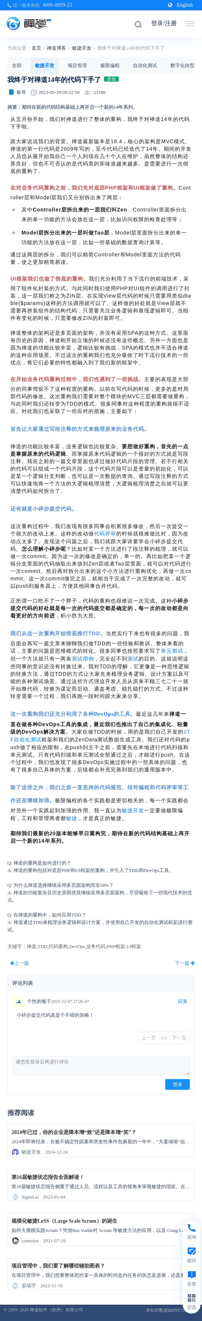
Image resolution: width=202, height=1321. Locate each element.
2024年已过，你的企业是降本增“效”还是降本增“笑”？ (74, 1132)
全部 (17, 65)
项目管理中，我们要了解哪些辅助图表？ (58, 1266)
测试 (133, 659)
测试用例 (83, 659)
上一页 (148, 1037)
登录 (177, 1084)
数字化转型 (182, 65)
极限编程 (110, 65)
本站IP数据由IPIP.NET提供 (172, 1310)
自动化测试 (145, 65)
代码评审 (105, 534)
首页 (36, 48)
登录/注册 (163, 23)
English (180, 5)
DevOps (104, 714)
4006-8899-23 (57, 5)
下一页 (179, 1037)
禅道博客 (56, 48)
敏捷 (71, 818)
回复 (183, 1001)
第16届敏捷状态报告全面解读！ (48, 1177)
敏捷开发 (81, 48)
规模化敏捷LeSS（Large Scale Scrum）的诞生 (64, 1221)
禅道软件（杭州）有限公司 (56, 1309)
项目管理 (77, 65)
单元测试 (172, 651)
